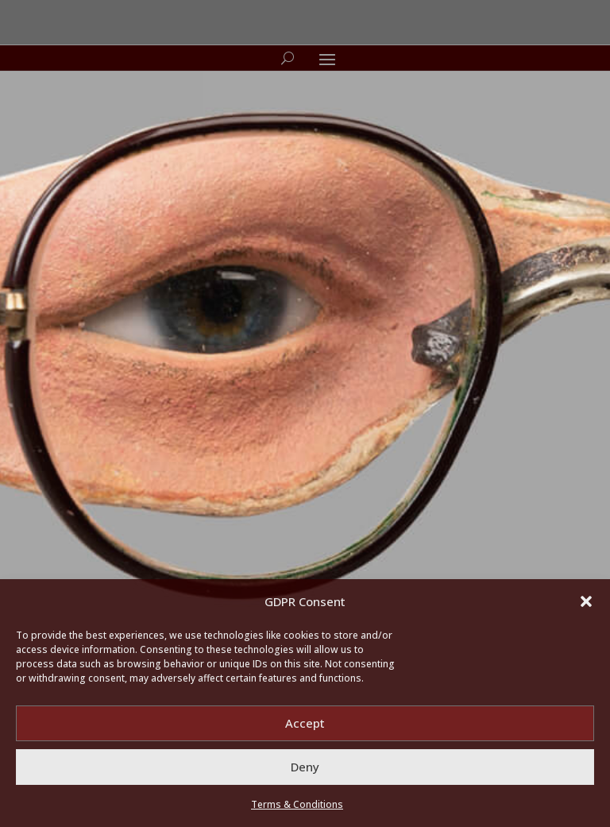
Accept (305, 723)
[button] (586, 601)
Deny (305, 767)
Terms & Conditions (297, 804)
